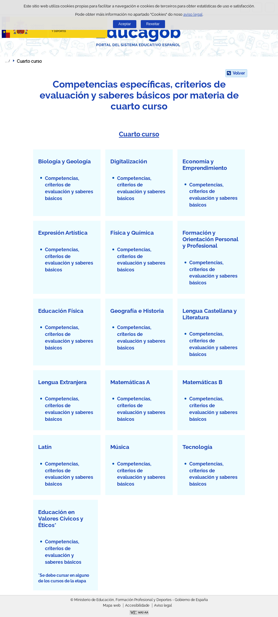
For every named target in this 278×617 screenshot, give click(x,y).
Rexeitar (152, 24)
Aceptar (125, 24)
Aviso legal (163, 605)
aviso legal (193, 14)
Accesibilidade (137, 605)
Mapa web (111, 605)
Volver (239, 73)
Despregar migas (7, 61)
